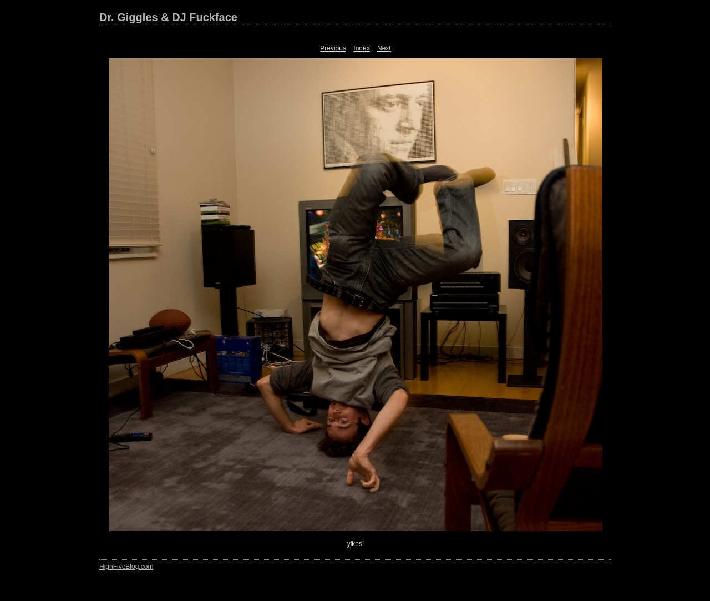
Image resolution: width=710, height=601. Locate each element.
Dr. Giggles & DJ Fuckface (168, 17)
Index (361, 48)
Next (384, 48)
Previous (333, 48)
